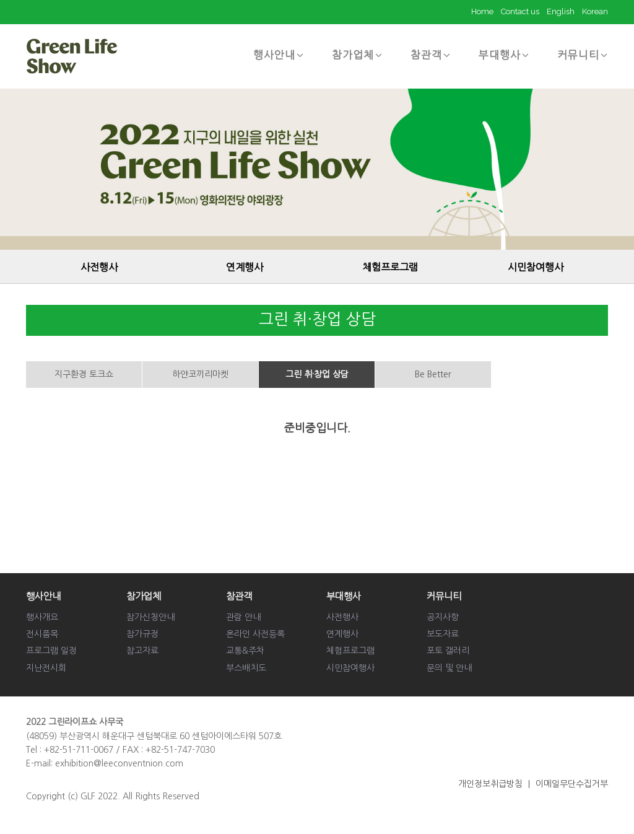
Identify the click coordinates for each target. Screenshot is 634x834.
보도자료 (443, 634)
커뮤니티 (582, 55)
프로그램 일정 (51, 650)
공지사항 (443, 617)
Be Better (433, 374)
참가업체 (357, 55)
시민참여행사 (535, 267)
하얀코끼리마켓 (200, 374)
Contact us (520, 11)
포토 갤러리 (448, 650)
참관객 (430, 55)
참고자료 (142, 650)
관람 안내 (243, 617)
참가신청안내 (150, 617)
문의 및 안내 (449, 668)
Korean (595, 11)
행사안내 (278, 55)
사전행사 (99, 267)
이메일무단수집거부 (572, 783)
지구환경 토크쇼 (83, 374)
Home (482, 11)
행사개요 (42, 617)
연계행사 (244, 267)
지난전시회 (46, 668)
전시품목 (42, 634)
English (561, 11)
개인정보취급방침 (490, 783)
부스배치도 (246, 668)
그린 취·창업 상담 (317, 374)
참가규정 (142, 634)
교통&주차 (245, 650)
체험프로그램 (390, 267)
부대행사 (504, 55)
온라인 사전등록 (255, 634)
